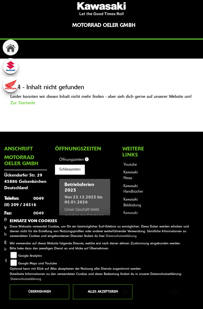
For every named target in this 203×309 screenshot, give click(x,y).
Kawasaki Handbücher (133, 189)
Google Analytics (30, 256)
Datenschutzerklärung (121, 236)
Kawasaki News (130, 175)
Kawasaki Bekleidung (132, 202)
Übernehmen (39, 291)
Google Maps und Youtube (37, 263)
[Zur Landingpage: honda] (11, 84)
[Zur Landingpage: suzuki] (11, 66)
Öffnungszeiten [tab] (74, 160)
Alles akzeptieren (103, 291)
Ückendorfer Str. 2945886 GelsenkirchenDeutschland (25, 181)
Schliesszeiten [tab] (70, 170)
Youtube (130, 165)
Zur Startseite (22, 103)
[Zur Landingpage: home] (11, 47)
